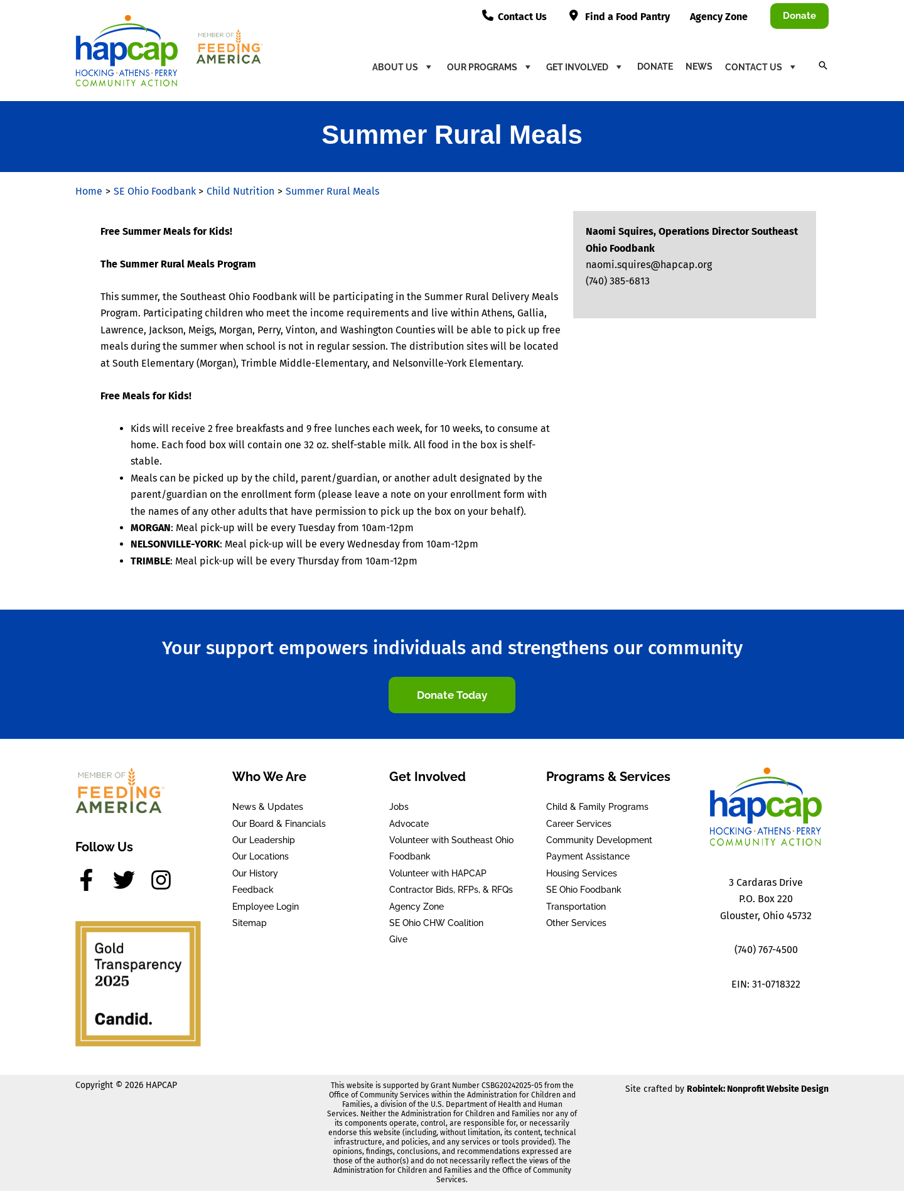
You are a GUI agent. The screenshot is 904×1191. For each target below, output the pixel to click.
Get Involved (585, 66)
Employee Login (265, 907)
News (699, 67)
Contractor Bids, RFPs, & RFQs (451, 890)
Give (398, 939)
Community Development (599, 840)
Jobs (399, 807)
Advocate (409, 824)
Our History (255, 873)
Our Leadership (263, 840)
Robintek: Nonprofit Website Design (758, 1089)
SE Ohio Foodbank (584, 890)
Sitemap (249, 923)
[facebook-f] (92, 880)
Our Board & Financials (279, 824)
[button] (799, 16)
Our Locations (260, 856)
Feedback (253, 890)
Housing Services (581, 873)
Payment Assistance (588, 856)
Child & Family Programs (597, 807)
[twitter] (130, 880)
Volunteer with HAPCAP (438, 873)
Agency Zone (416, 907)
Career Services (578, 824)
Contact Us (762, 66)
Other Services (576, 923)
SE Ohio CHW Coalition (436, 923)
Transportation (576, 907)
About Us (403, 66)
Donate (655, 67)
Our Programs (490, 66)
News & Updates (267, 807)
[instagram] (164, 880)
